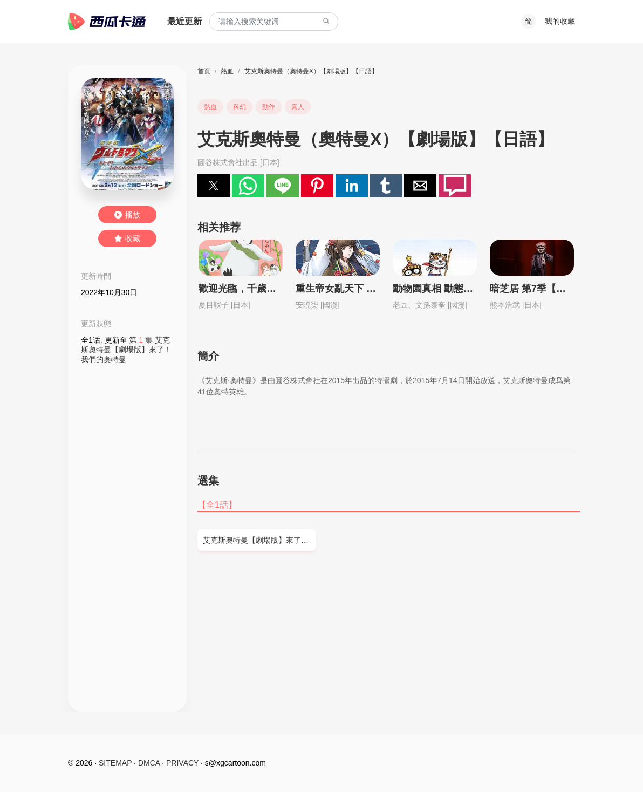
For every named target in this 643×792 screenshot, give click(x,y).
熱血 (227, 71)
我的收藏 (560, 21)
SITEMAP (115, 763)
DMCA (149, 763)
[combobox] (273, 21)
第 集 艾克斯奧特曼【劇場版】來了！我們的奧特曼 (126, 350)
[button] (213, 185)
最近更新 (184, 21)
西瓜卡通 (107, 21)
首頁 (203, 71)
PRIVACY (182, 763)
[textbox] (273, 21)
